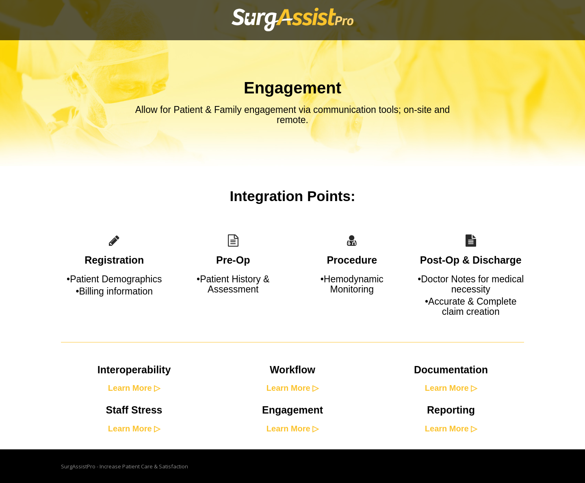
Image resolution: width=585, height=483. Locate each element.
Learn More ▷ (134, 387)
